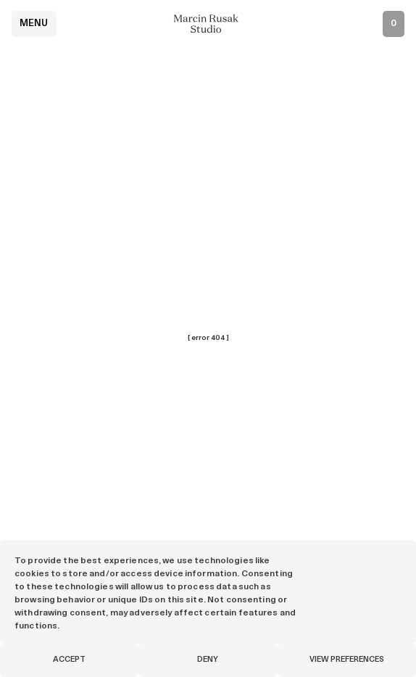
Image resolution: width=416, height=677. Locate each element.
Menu (34, 23)
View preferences (346, 660)
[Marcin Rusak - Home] (208, 23)
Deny (207, 660)
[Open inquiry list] (393, 24)
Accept (69, 660)
